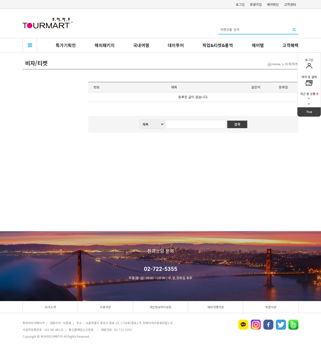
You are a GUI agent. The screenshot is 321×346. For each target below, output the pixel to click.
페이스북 (268, 325)
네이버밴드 (293, 325)
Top (309, 112)
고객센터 (290, 4)
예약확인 (273, 4)
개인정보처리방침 (160, 307)
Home (276, 64)
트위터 (281, 325)
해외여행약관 (215, 307)
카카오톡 (243, 325)
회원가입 (256, 4)
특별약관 (270, 307)
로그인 (240, 4)
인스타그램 (256, 325)
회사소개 (50, 307)
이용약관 (105, 307)
